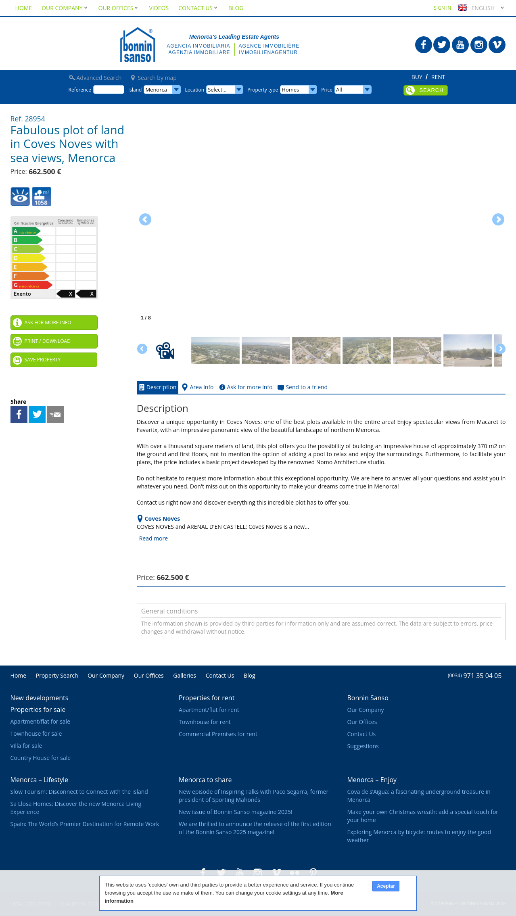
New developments (39, 697)
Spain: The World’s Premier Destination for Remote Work (84, 824)
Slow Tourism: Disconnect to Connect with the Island (79, 791)
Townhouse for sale (36, 733)
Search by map (157, 77)
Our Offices (119, 8)
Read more (153, 538)
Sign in (442, 7)
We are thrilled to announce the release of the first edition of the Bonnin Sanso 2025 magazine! (255, 828)
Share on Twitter (37, 414)
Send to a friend (55, 414)
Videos (159, 8)
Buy (417, 77)
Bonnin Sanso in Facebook (423, 44)
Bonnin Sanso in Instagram (478, 44)
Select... (217, 89)
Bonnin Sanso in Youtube (460, 44)
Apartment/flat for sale (40, 721)
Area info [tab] (196, 387)
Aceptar (386, 886)
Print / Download (48, 341)
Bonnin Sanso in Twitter (441, 44)
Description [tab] (157, 387)
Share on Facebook (18, 414)
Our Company (65, 8)
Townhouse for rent (205, 722)
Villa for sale (26, 745)
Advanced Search (99, 77)
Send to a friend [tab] (302, 387)
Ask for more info (48, 322)
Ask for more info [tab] (245, 387)
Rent (438, 77)
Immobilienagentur (268, 52)
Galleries (184, 675)
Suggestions (362, 746)
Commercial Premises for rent (218, 734)
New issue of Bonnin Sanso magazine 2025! (235, 812)
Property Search (57, 675)
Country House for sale (40, 758)
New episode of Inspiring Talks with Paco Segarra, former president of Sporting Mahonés (253, 795)
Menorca (156, 89)
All (339, 89)
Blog (235, 8)
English (475, 8)
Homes (290, 89)
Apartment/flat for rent (209, 710)
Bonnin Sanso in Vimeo (497, 44)
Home (23, 8)
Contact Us (198, 8)
